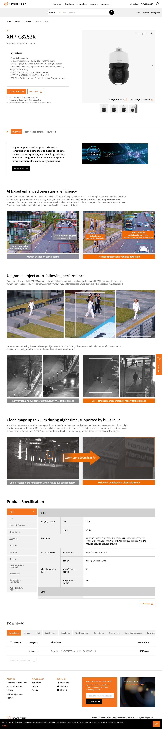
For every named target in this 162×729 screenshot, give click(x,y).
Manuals (27, 632)
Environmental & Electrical (16, 566)
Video (12, 511)
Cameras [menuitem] (28, 21)
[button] (57, 4)
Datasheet (35, 91)
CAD (38, 632)
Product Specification (33, 131)
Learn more (21, 168)
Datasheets (14, 632)
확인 (156, 723)
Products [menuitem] (18, 21)
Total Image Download (141, 99)
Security (13, 552)
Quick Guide (98, 632)
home (9, 21)
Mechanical (14, 573)
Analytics (13, 538)
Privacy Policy (91, 687)
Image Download (118, 99)
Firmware (151, 632)
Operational (14, 532)
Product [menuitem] (52, 12)
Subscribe (94, 701)
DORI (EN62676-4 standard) (16, 588)
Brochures (65, 632)
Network (13, 545)
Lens (11, 518)
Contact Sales (16, 91)
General (12, 559)
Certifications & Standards (16, 580)
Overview (16, 131)
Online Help (114, 632)
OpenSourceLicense (133, 632)
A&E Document (81, 632)
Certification (50, 632)
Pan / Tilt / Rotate (17, 525)
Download (51, 131)
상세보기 (5, 725)
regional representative (32, 100)
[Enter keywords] (85, 12)
